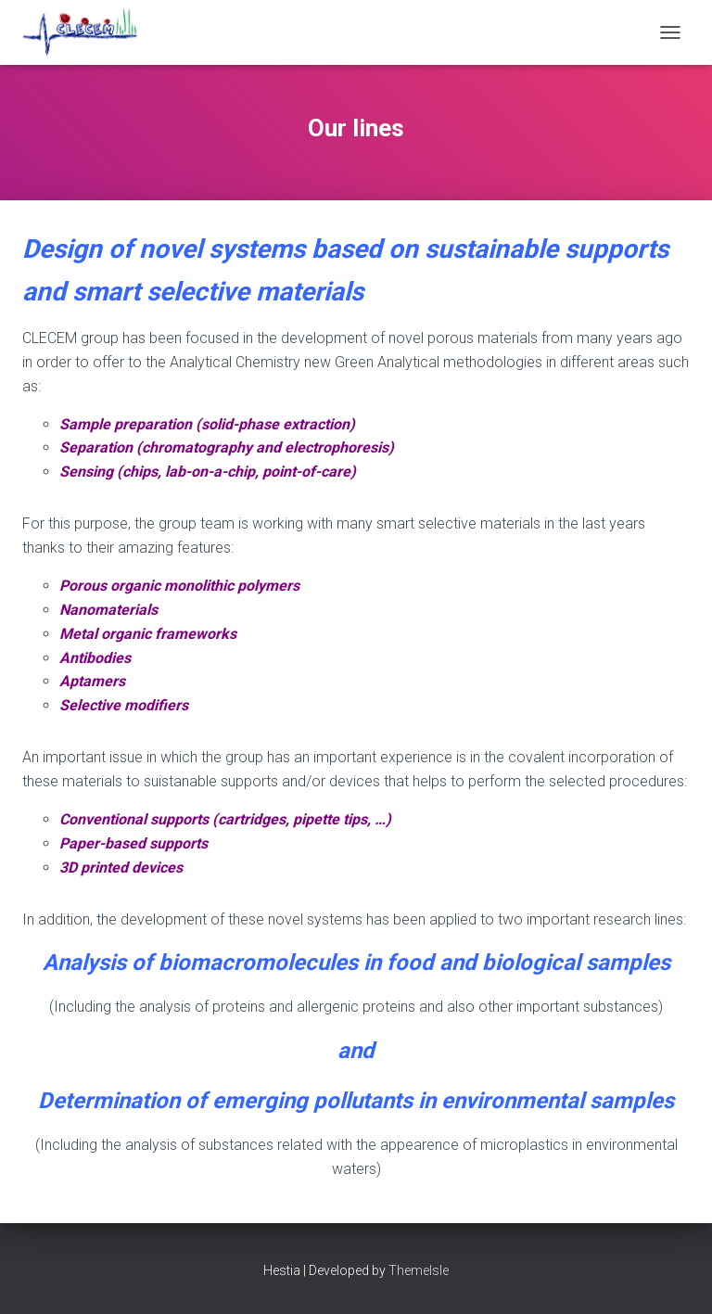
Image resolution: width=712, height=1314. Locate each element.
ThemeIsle (418, 1270)
